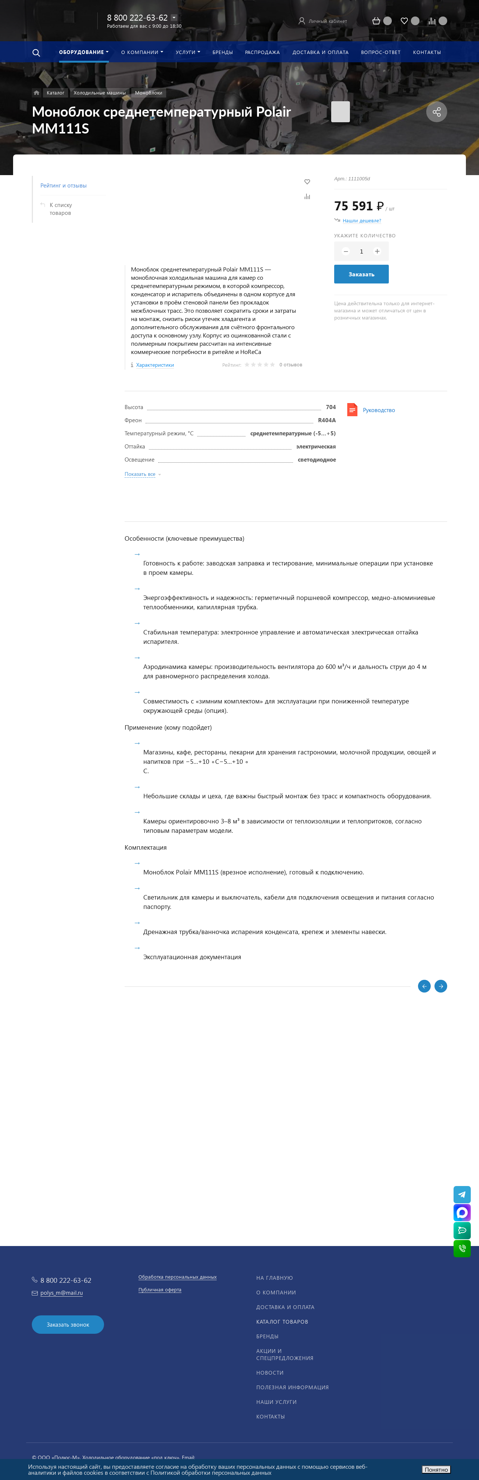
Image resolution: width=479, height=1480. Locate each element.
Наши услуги (276, 1401)
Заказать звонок (68, 1324)
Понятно (436, 1469)
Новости (270, 1372)
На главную (274, 1277)
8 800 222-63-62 (137, 17)
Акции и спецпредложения (285, 1354)
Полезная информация (292, 1387)
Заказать (362, 274)
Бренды (267, 1336)
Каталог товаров (282, 1321)
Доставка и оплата (285, 1307)
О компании (276, 1292)
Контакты (270, 1416)
